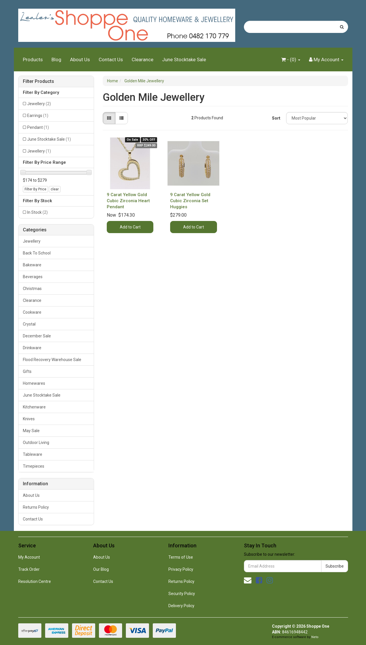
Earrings (37, 115)
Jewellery (39, 103)
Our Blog (101, 569)
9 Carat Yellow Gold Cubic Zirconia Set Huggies (190, 200)
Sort (276, 118)
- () (290, 59)
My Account (29, 557)
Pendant (38, 127)
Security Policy (181, 593)
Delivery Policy (181, 605)
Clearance (142, 59)
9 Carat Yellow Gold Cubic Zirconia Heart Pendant (128, 200)
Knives (29, 419)
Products (33, 59)
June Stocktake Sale (184, 59)
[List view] (121, 118)
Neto (315, 637)
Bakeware (32, 265)
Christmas (32, 288)
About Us (80, 59)
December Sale (37, 336)
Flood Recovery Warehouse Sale (52, 359)
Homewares (34, 383)
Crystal (29, 324)
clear (55, 189)
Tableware (32, 454)
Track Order (29, 569)
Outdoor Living (36, 442)
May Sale (31, 430)
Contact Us (111, 59)
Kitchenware (34, 407)
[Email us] (247, 580)
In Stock (37, 212)
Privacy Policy (180, 569)
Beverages (33, 276)
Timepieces (33, 466)
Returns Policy (36, 507)
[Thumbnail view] (109, 118)
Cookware (32, 312)
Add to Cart (130, 227)
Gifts (27, 371)
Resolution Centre (34, 581)
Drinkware (32, 347)
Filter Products (38, 81)
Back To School (37, 253)
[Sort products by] (317, 118)
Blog (56, 59)
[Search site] (342, 27)
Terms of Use (180, 557)
